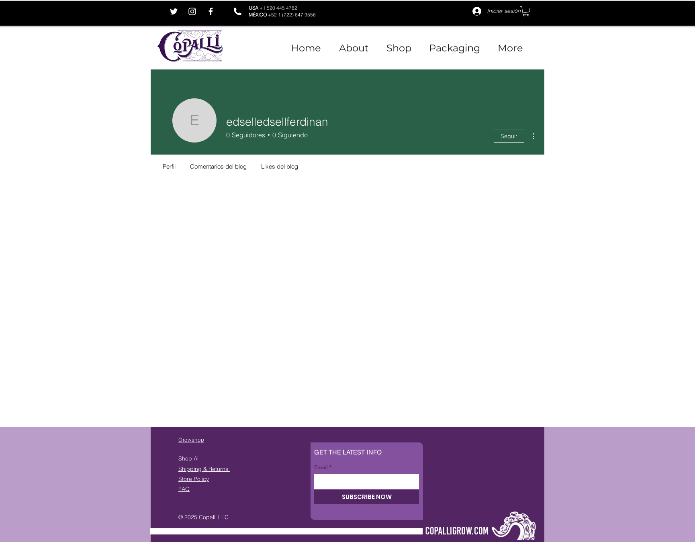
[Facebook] (211, 11)
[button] (526, 11)
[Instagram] (192, 11)
